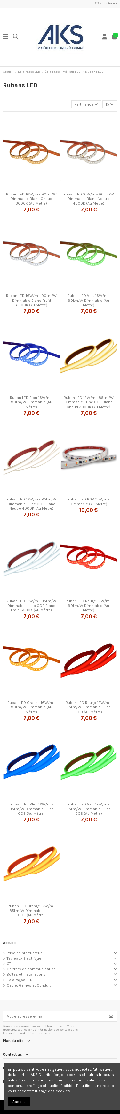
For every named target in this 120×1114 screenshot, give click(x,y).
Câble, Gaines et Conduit (29, 985)
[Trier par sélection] (86, 104)
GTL (10, 963)
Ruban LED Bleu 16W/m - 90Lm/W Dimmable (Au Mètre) (31, 402)
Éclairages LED (20, 980)
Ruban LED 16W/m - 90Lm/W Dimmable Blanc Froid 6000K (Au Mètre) (31, 300)
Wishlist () (106, 3)
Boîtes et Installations (26, 974)
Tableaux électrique (24, 958)
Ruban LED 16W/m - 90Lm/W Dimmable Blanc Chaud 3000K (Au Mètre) (31, 199)
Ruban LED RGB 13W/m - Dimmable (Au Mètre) (88, 501)
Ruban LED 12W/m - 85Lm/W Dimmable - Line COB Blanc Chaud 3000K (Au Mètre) (89, 402)
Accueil (9, 943)
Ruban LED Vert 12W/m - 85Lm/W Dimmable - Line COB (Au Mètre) (88, 809)
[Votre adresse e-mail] (54, 1016)
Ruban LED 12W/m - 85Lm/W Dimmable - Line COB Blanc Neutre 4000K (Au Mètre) (31, 504)
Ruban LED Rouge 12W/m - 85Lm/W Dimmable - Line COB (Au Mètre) (88, 707)
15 (110, 104)
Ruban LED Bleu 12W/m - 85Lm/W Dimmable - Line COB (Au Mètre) (31, 809)
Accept (18, 1101)
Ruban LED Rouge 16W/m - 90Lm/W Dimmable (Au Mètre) (89, 606)
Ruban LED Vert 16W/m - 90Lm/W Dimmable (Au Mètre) (89, 300)
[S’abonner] (111, 1016)
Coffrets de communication (31, 969)
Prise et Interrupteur (24, 953)
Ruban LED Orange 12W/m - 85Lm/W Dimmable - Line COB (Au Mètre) (31, 911)
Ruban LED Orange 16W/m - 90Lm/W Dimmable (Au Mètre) (31, 707)
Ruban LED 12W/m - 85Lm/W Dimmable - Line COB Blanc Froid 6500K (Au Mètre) (31, 606)
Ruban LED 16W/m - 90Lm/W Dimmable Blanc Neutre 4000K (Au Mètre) (88, 199)
